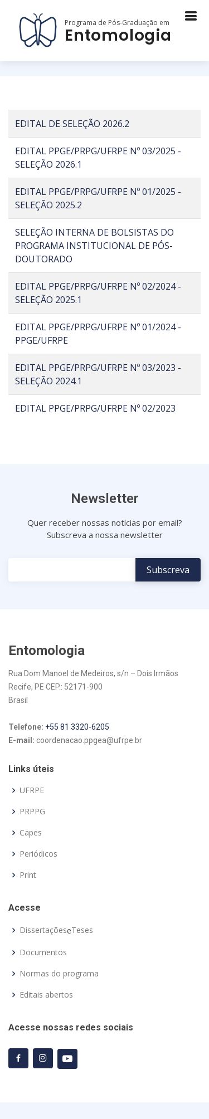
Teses (82, 930)
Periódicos (38, 854)
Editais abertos (46, 995)
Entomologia (118, 35)
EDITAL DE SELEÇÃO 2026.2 (72, 124)
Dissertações (43, 930)
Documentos (43, 952)
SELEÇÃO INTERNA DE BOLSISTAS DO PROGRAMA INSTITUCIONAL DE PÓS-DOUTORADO (94, 245)
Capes (31, 833)
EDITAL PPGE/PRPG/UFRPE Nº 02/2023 (95, 408)
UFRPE (32, 790)
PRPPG (32, 811)
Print (28, 875)
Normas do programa (59, 974)
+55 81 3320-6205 (77, 726)
